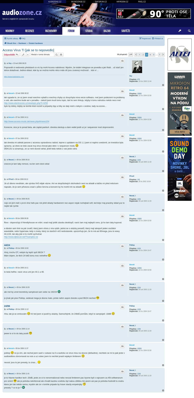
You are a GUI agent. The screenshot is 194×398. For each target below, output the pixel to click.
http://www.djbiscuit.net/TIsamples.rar (21, 237)
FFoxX (131, 176)
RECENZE (29, 30)
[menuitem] (22, 38)
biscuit (131, 90)
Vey (130, 76)
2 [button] (143, 54)
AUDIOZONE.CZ (54, 1)
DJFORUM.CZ (101, 1)
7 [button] (159, 54)
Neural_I (132, 156)
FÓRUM (71, 30)
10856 (139, 93)
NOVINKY (10, 30)
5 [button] (153, 54)
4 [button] (150, 54)
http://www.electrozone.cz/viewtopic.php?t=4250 (26, 103)
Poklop (132, 245)
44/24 (7, 245)
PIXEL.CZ (142, 1)
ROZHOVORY (51, 30)
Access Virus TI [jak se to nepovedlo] (28, 50)
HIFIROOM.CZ (122, 1)
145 (138, 179)
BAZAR (107, 30)
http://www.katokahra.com (14, 77)
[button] (130, 54)
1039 (139, 248)
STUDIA (89, 30)
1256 (139, 160)
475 (138, 79)
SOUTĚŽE (125, 30)
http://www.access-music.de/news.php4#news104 (26, 121)
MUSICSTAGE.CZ (78, 1)
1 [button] (139, 54)
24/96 (7, 306)
